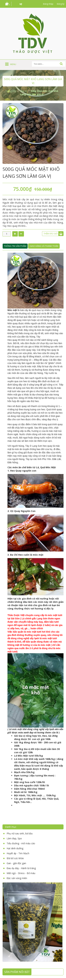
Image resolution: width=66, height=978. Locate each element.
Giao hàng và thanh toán (44, 245)
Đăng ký (60, 3)
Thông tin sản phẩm (15, 245)
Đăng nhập (48, 3)
